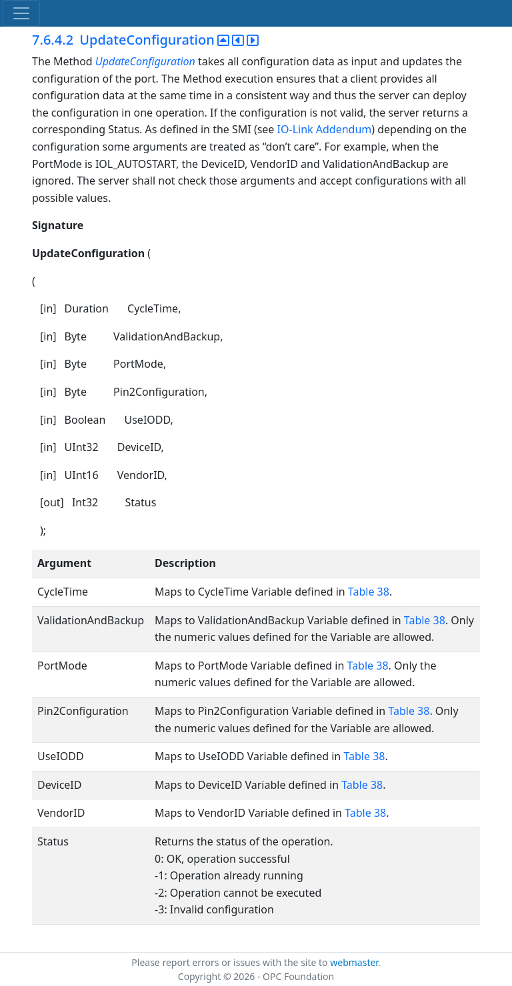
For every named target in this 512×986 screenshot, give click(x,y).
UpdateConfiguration (145, 61)
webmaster (354, 962)
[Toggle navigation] (21, 13)
